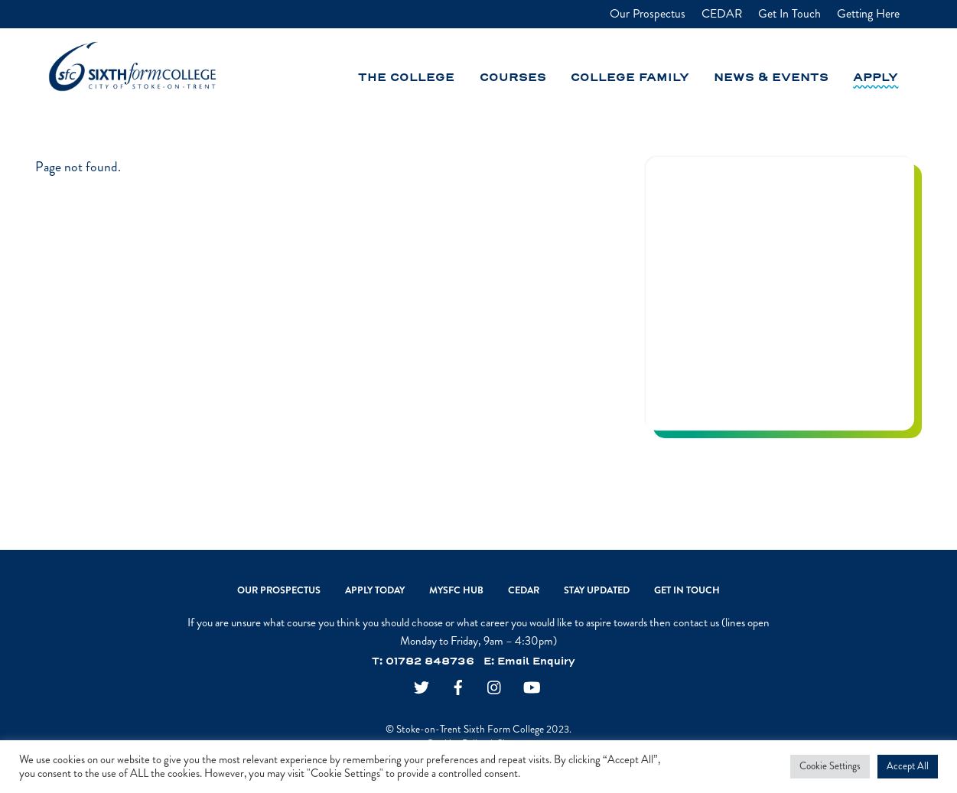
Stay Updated (597, 590)
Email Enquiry (536, 661)
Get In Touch (789, 13)
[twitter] (421, 689)
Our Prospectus (647, 13)
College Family (630, 78)
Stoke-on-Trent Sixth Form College (470, 729)
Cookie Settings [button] (830, 766)
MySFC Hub (456, 590)
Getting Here (868, 13)
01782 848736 (430, 661)
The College (406, 78)
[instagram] (495, 689)
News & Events (771, 78)
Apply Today (375, 590)
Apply (875, 78)
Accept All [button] (908, 766)
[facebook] (458, 689)
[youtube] (531, 689)
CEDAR (721, 13)
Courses (513, 78)
